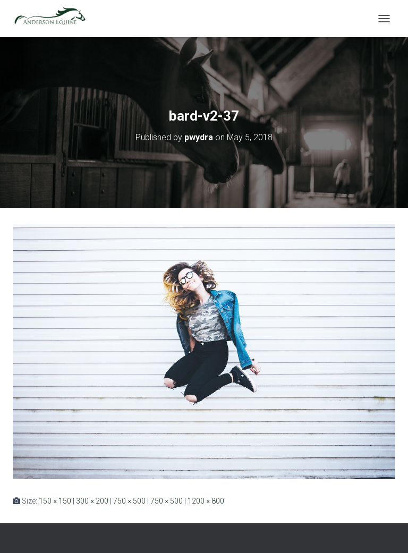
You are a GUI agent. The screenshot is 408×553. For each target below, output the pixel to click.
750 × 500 (129, 501)
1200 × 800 (206, 501)
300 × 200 (92, 501)
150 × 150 (55, 501)
